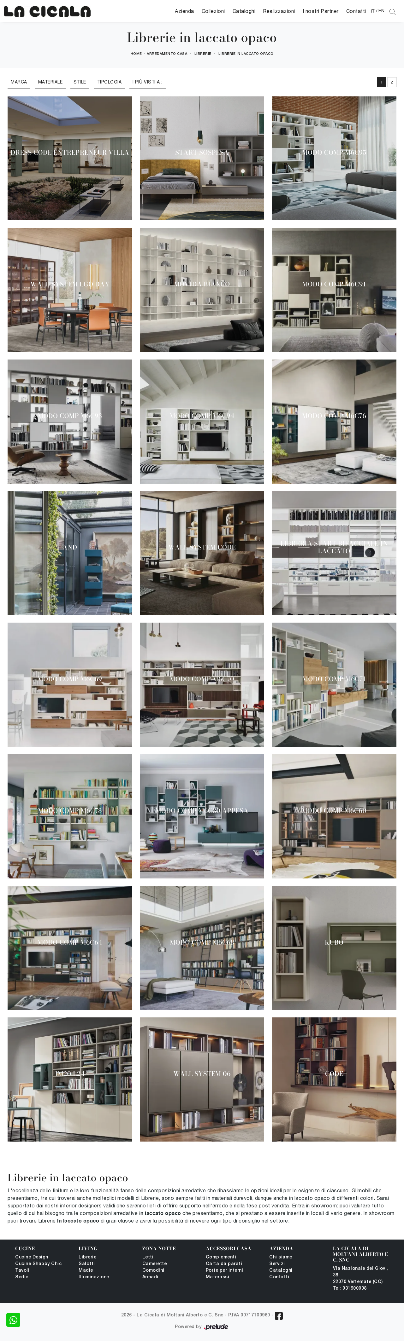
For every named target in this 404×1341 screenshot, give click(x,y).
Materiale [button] (50, 81)
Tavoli (22, 1271)
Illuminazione (94, 1277)
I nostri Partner (321, 11)
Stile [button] (80, 81)
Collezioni (213, 11)
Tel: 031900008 (350, 1288)
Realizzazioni (279, 11)
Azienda (184, 11)
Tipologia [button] (109, 81)
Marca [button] (19, 81)
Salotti (87, 1264)
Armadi (150, 1277)
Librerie (202, 53)
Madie (86, 1271)
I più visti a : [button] (148, 81)
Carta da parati (224, 1264)
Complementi (221, 1257)
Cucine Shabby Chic (38, 1264)
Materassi (217, 1277)
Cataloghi (244, 11)
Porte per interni (224, 1271)
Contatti (356, 11)
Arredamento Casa (167, 53)
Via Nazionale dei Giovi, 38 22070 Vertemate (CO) (360, 1275)
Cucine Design (31, 1257)
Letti (148, 1257)
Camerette (154, 1264)
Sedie (21, 1277)
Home (136, 53)
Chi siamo (281, 1257)
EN (381, 10)
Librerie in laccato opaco (246, 53)
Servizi (277, 1264)
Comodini (153, 1271)
